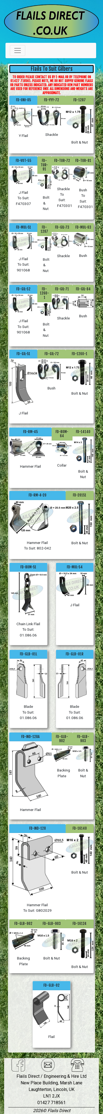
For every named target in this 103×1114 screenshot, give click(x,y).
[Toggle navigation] (17, 50)
